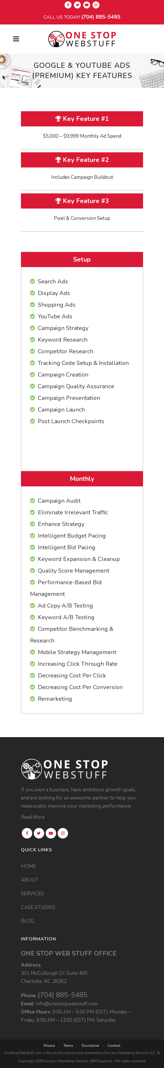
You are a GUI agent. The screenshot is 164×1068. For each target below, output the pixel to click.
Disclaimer (90, 1045)
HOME (28, 866)
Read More (33, 817)
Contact (114, 1045)
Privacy (49, 1045)
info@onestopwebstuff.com (67, 1003)
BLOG (27, 921)
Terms (68, 1045)
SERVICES (32, 894)
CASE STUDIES (38, 907)
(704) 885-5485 (100, 16)
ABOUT (29, 880)
